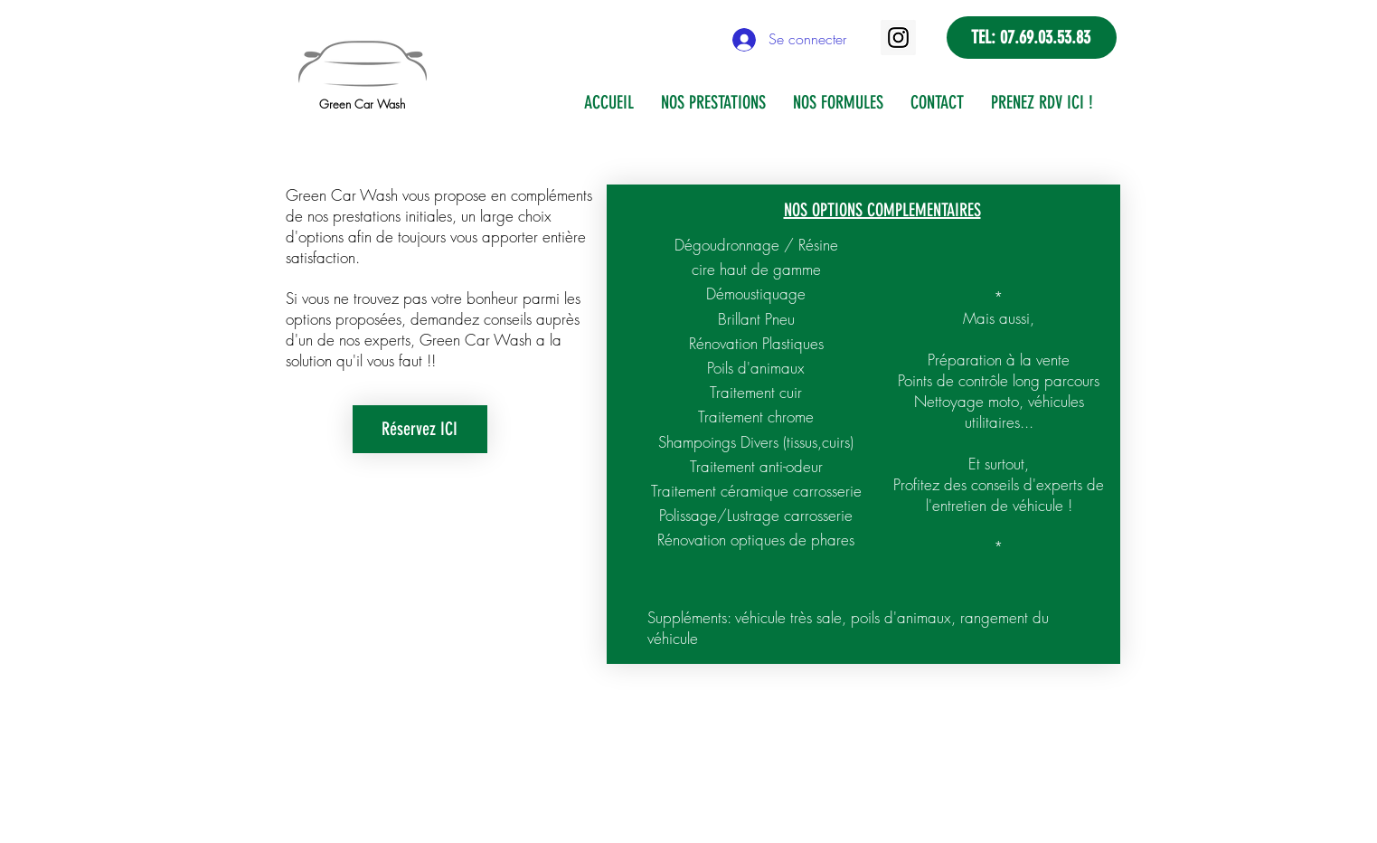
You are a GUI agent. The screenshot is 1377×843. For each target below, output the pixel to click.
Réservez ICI (419, 429)
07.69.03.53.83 (1045, 37)
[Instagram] (898, 37)
